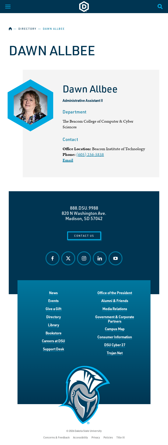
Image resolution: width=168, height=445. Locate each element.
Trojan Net (114, 353)
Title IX (120, 437)
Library (53, 325)
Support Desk (53, 349)
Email (68, 160)
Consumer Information (114, 337)
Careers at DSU (53, 341)
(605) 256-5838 (90, 155)
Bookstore (53, 333)
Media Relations (114, 308)
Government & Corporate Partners (114, 319)
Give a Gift (53, 308)
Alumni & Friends (114, 300)
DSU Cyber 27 (114, 344)
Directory (27, 28)
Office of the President (114, 292)
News (53, 292)
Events (53, 300)
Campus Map (114, 329)
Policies (108, 437)
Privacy (95, 437)
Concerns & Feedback (56, 437)
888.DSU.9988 (84, 208)
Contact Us (84, 235)
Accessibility (80, 437)
